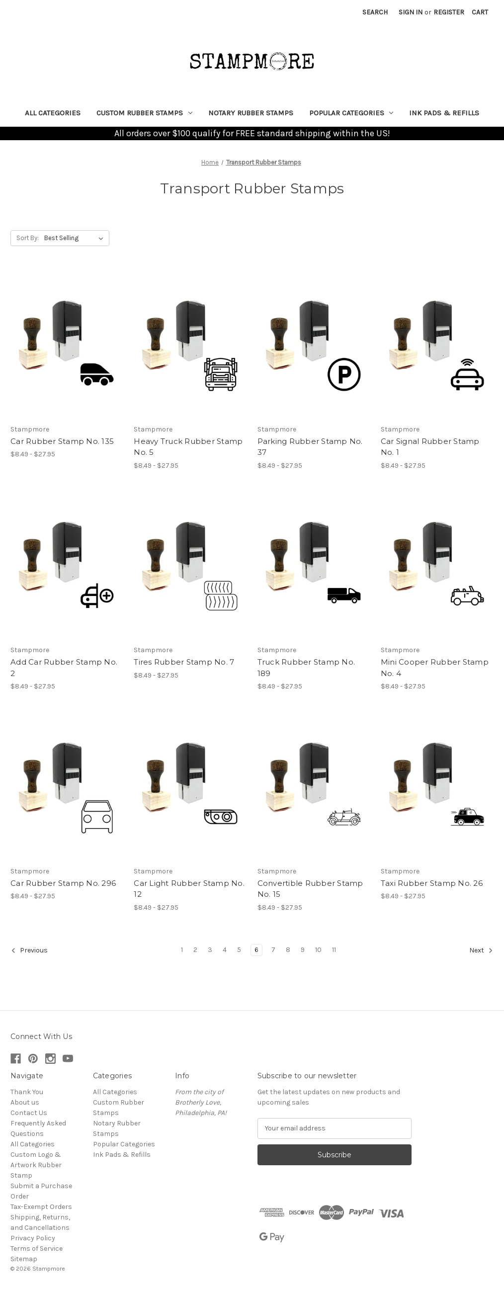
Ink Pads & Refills (444, 112)
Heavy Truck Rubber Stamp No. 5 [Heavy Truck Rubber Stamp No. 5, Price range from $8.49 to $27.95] (188, 446)
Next (481, 950)
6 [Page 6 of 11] (256, 950)
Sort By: (27, 238)
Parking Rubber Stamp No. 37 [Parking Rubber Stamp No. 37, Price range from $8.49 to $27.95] (310, 446)
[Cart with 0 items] (480, 12)
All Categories (53, 112)
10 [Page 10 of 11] (318, 950)
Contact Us (28, 1113)
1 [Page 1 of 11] (182, 950)
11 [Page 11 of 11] (334, 950)
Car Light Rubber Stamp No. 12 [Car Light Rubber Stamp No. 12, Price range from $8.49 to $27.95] (189, 888)
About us (24, 1102)
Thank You (26, 1092)
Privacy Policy (32, 1238)
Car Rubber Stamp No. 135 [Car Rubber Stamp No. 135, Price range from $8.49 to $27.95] (62, 441)
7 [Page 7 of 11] (273, 950)
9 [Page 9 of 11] (303, 950)
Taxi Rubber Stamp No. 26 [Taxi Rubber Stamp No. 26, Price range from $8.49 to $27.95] (432, 883)
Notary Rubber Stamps (250, 112)
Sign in (410, 12)
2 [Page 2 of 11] (195, 950)
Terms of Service (36, 1248)
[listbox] (76, 238)
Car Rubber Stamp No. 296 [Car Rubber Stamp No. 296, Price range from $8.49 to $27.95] (63, 883)
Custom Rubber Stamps (144, 112)
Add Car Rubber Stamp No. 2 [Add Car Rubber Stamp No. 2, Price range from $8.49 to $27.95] (63, 667)
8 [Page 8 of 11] (288, 950)
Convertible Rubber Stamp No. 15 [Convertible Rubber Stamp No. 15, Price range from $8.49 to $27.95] (310, 888)
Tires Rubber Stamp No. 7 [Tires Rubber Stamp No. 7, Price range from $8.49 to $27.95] (184, 662)
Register (448, 12)
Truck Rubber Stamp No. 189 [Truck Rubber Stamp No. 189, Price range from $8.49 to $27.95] (306, 667)
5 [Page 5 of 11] (239, 950)
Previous (29, 950)
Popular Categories (351, 112)
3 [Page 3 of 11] (210, 950)
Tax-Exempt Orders (41, 1207)
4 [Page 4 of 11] (225, 950)
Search (375, 12)
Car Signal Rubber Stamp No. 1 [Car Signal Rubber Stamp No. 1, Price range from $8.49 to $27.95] (430, 446)
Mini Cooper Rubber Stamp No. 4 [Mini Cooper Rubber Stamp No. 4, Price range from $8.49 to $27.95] (435, 667)
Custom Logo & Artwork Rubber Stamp (36, 1165)
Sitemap (23, 1259)
